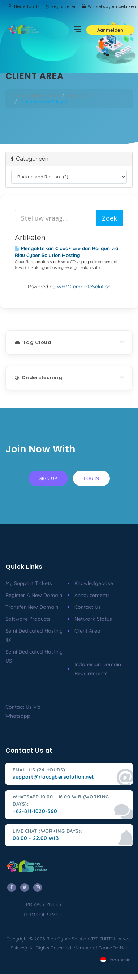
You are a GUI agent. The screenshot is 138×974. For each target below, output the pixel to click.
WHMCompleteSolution (84, 286)
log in (91, 478)
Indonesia (115, 959)
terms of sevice (42, 914)
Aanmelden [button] (110, 30)
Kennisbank (79, 95)
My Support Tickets (28, 583)
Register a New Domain (33, 595)
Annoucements (92, 595)
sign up (48, 478)
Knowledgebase (93, 583)
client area (87, 631)
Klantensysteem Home (36, 95)
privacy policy (44, 904)
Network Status (93, 619)
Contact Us (87, 607)
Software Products (28, 619)
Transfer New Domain (31, 607)
